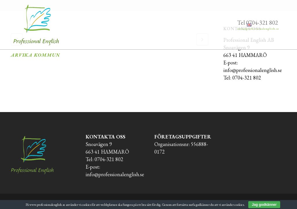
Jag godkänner (264, 205)
